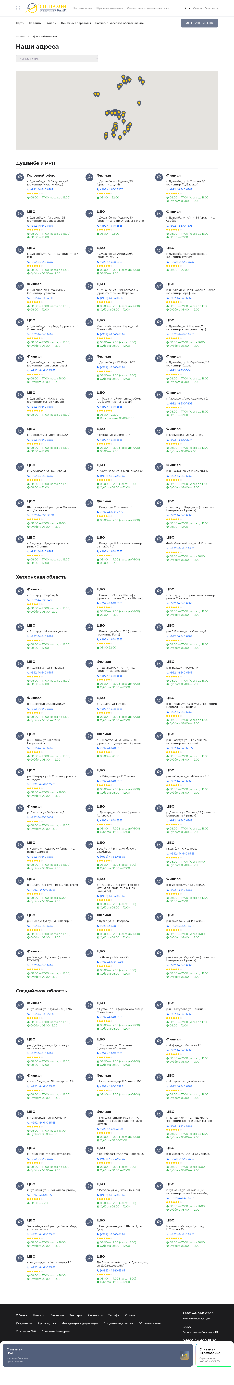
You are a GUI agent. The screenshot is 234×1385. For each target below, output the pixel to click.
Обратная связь (149, 1323)
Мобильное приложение (47, 1360)
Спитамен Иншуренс (56, 1331)
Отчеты (130, 1315)
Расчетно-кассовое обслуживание (119, 23)
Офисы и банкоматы (205, 8)
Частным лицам (82, 8)
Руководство (47, 1323)
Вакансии (57, 1315)
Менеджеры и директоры (79, 1323)
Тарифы (114, 1315)
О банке (21, 1315)
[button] (119, 113)
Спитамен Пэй (26, 1331)
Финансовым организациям (144, 8)
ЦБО (31, 212)
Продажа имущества (118, 1323)
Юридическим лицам (109, 8)
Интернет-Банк (199, 23)
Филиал (104, 175)
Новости (39, 1315)
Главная (20, 36)
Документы (24, 1323)
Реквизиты (95, 1315)
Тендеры (76, 1315)
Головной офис (41, 175)
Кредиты (35, 23)
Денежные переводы (76, 23)
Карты (20, 23)
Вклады (51, 23)
